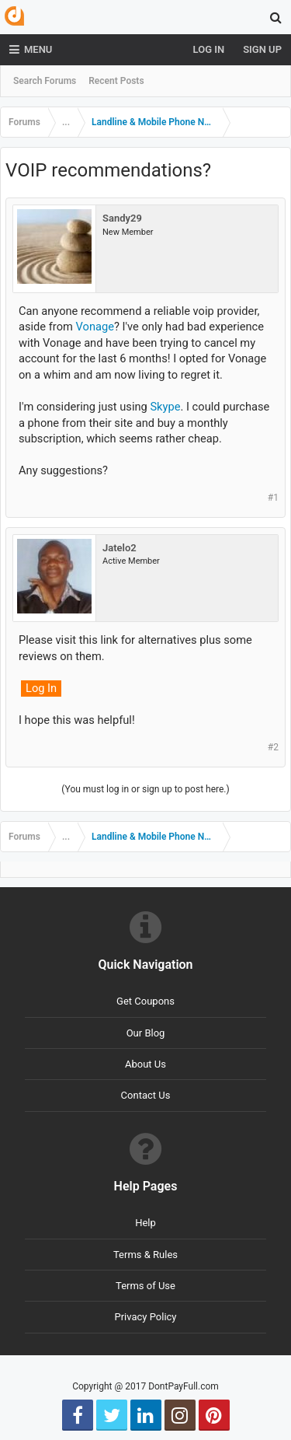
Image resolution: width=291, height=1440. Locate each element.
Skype (165, 407)
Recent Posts (116, 80)
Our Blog (145, 1033)
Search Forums (44, 80)
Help (145, 1223)
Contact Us (146, 1095)
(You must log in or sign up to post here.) (145, 789)
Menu (30, 49)
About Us (145, 1064)
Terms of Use (145, 1285)
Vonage (95, 327)
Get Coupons (145, 1001)
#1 (273, 497)
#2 (273, 747)
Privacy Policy (145, 1317)
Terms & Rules (145, 1254)
